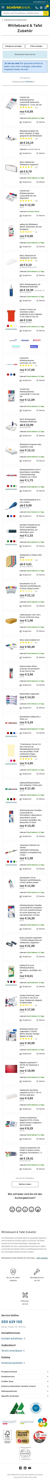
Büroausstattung (12, 1470)
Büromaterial (26, 1470)
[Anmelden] (42, 7)
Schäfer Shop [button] (7, 1382)
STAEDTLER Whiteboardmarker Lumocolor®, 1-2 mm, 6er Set (29, 393)
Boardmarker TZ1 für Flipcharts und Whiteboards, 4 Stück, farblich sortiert (30, 880)
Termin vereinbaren (11, 1351)
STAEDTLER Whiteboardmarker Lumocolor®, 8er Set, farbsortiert (28, 194)
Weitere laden (25, 1184)
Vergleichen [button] (25, 122)
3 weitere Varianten (11, 329)
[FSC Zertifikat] (7, 1432)
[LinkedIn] (25, 1451)
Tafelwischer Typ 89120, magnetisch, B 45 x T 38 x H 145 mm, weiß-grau (30, 1092)
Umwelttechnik (21, 1476)
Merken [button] (40, 122)
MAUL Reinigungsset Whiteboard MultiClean (28, 420)
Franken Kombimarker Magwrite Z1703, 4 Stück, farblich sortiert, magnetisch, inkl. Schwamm (31, 1121)
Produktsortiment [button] (9, 1372)
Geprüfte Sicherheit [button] (10, 1396)
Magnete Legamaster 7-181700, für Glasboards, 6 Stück (29, 1065)
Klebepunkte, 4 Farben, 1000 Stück (31, 556)
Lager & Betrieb (11, 1473)
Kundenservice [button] (8, 1377)
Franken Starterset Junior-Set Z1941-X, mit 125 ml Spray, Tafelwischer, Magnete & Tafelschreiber (31, 999)
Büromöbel (38, 1470)
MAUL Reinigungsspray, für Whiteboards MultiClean (30, 286)
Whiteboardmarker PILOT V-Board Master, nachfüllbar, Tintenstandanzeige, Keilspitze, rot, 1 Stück (30, 473)
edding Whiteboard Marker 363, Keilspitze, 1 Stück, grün (31, 784)
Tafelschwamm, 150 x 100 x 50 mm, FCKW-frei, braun (30, 616)
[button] (3, 8)
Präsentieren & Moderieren (15, 20)
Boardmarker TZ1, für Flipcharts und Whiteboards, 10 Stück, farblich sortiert (30, 586)
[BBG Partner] (36, 1408)
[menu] (41, 2)
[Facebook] (20, 1451)
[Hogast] (9, 1420)
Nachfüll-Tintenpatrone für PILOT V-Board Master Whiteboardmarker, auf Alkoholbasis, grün (30, 528)
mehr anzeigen (42, 1258)
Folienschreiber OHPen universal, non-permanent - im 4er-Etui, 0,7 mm (30, 669)
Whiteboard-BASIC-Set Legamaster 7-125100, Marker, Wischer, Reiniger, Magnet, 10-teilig (30, 1032)
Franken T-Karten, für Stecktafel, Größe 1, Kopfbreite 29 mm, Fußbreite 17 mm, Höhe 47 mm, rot (31, 313)
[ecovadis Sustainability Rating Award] (25, 1442)
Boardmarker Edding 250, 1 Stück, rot (30, 718)
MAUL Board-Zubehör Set (30, 640)
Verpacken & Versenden (37, 1476)
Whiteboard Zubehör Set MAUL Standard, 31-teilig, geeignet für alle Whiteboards (31, 133)
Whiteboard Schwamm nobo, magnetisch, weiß (30, 446)
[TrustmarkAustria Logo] (22, 1431)
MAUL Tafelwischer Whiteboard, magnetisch (29, 163)
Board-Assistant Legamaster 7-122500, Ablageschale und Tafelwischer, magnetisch (31, 940)
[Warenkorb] (46, 7)
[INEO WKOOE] (42, 1420)
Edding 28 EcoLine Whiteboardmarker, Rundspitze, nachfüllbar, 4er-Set (31, 969)
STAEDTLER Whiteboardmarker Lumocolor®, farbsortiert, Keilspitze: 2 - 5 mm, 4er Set (31, 101)
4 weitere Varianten (11, 764)
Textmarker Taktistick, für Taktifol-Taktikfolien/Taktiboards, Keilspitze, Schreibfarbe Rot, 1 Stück (31, 850)
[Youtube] (29, 1451)
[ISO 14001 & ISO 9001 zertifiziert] (17, 1408)
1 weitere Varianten (11, 802)
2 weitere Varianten (11, 544)
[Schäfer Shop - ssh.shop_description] (19, 8)
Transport (8, 1476)
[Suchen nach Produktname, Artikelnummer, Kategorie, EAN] (23, 13)
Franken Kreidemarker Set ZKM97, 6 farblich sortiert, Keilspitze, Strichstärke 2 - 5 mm (31, 1151)
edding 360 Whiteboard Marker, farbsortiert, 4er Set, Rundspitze (31, 227)
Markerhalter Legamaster (29, 694)
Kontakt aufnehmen (12, 1339)
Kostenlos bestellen (12, 1363)
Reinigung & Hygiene (27, 1473)
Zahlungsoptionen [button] (9, 1391)
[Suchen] (45, 13)
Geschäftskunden (39, 2)
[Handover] (27, 1420)
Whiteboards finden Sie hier (25, 54)
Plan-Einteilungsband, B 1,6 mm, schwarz (30, 501)
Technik (40, 1473)
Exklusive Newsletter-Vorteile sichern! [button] (18, 1386)
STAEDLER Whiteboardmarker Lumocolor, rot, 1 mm (28, 360)
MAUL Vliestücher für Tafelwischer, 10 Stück (28, 257)
